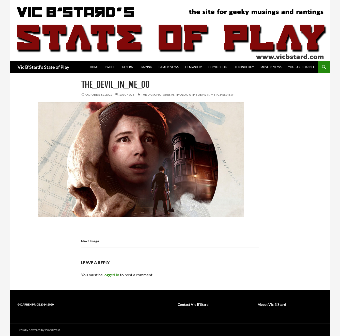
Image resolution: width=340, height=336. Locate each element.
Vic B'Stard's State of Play (43, 67)
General (128, 67)
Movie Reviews (271, 67)
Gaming (146, 67)
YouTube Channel (301, 67)
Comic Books (218, 67)
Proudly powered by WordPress (39, 330)
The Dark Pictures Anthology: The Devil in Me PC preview (187, 94)
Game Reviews (169, 67)
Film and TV (193, 67)
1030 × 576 (126, 94)
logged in (111, 274)
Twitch (110, 67)
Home (94, 67)
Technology (244, 67)
